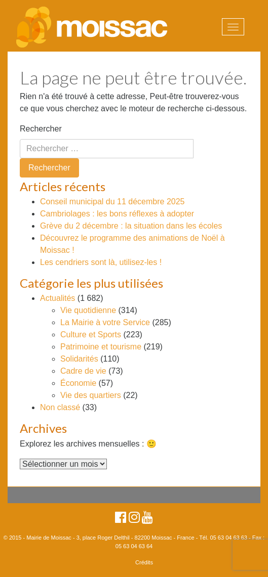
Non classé (60, 407)
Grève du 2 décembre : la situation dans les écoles (131, 225)
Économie (78, 383)
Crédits (144, 562)
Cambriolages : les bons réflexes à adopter (117, 213)
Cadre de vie (83, 371)
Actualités (57, 298)
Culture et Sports (90, 334)
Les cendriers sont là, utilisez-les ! (101, 262)
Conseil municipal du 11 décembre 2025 (112, 201)
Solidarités (79, 358)
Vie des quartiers (90, 395)
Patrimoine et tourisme (100, 346)
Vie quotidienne (88, 310)
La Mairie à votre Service (105, 322)
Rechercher (41, 128)
